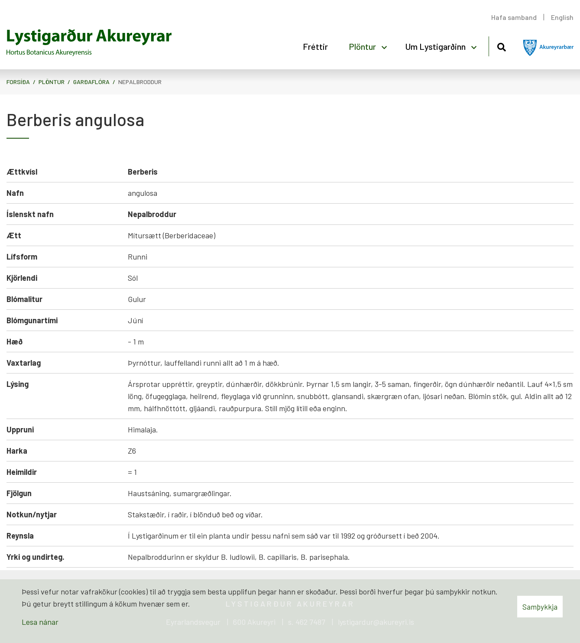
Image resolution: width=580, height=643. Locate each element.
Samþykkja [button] (539, 606)
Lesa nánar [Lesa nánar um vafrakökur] (40, 622)
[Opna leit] (501, 46)
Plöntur (52, 81)
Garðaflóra (91, 81)
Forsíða (18, 81)
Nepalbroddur (140, 81)
